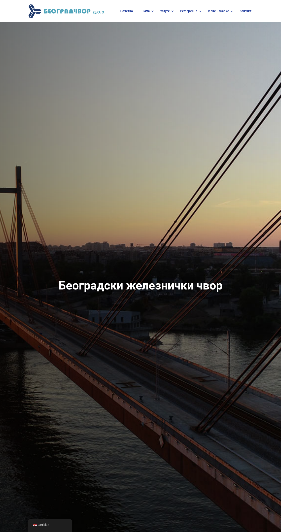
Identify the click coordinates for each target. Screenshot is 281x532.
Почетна (126, 11)
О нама (144, 11)
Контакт (245, 11)
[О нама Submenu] (152, 11)
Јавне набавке (218, 11)
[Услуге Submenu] (172, 11)
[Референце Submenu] (199, 11)
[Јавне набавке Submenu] (231, 11)
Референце (188, 11)
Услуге (165, 11)
